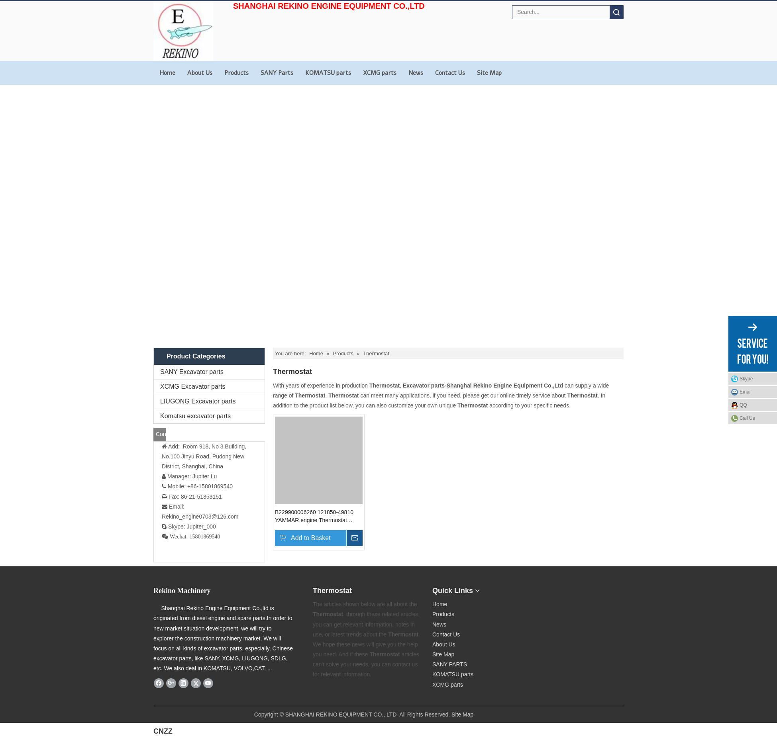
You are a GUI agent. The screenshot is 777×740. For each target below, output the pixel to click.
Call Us (747, 418)
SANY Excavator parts (192, 371)
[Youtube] (208, 683)
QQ (743, 405)
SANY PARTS (449, 664)
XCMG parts (379, 73)
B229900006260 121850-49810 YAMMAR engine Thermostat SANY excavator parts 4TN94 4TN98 (314, 516)
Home (167, 73)
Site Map (489, 73)
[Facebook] (159, 683)
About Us (199, 73)
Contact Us (450, 73)
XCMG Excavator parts (193, 386)
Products (236, 73)
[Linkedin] (183, 683)
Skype (746, 379)
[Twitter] (196, 683)
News (415, 73)
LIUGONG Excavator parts (197, 401)
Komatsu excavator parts (195, 416)
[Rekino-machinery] (518, 588)
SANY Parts (277, 73)
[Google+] (171, 683)
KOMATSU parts (328, 73)
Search (616, 12)
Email (745, 392)
